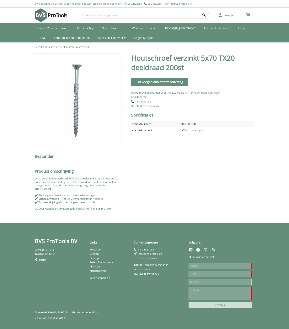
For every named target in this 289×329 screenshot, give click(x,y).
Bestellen (95, 249)
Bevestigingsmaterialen (180, 28)
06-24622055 (135, 3)
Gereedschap (85, 28)
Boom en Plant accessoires (52, 28)
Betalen (94, 253)
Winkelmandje (100, 278)
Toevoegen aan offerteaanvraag (159, 82)
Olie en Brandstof (113, 28)
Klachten (95, 266)
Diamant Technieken (216, 28)
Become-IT (61, 317)
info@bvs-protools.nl (179, 3)
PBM (42, 38)
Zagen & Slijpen (144, 38)
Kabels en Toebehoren (111, 38)
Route (42, 259)
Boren (241, 28)
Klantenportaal (98, 270)
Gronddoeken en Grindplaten (71, 38)
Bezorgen (95, 258)
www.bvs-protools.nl (146, 258)
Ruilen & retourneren (102, 262)
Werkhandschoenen (144, 28)
